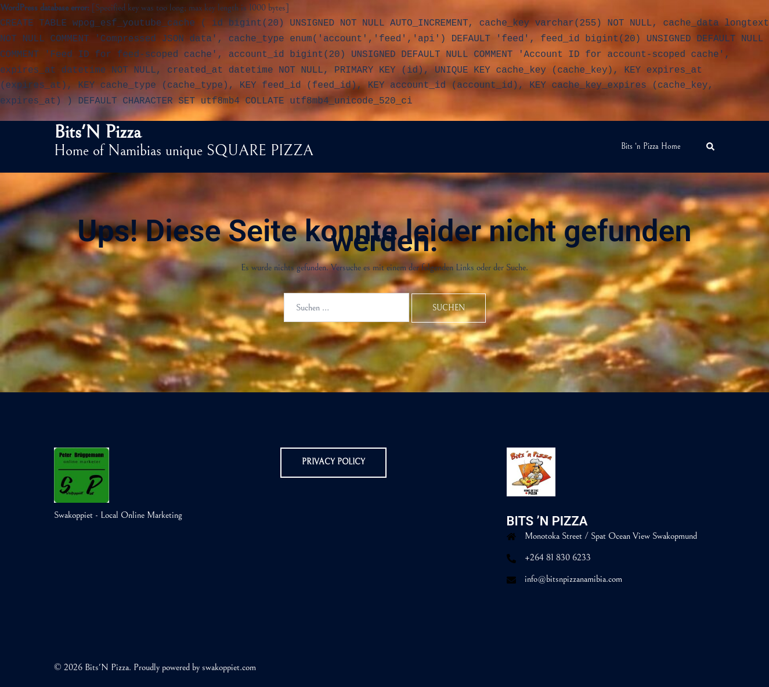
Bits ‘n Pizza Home (651, 146)
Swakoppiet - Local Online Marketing (118, 515)
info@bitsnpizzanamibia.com (573, 579)
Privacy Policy (333, 462)
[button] (711, 147)
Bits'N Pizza (97, 132)
